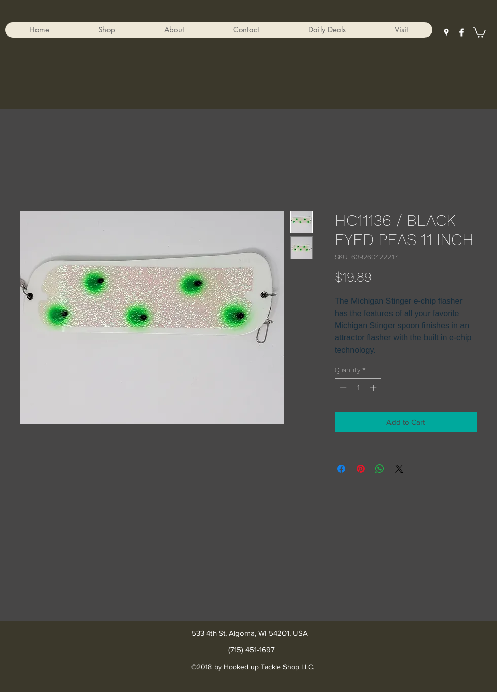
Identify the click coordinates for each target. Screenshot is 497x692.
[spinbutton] (358, 387)
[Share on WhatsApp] (380, 469)
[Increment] (374, 387)
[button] (106, 30)
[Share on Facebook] (341, 469)
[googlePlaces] (446, 32)
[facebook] (461, 32)
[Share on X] (399, 469)
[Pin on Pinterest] (360, 469)
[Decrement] (342, 387)
